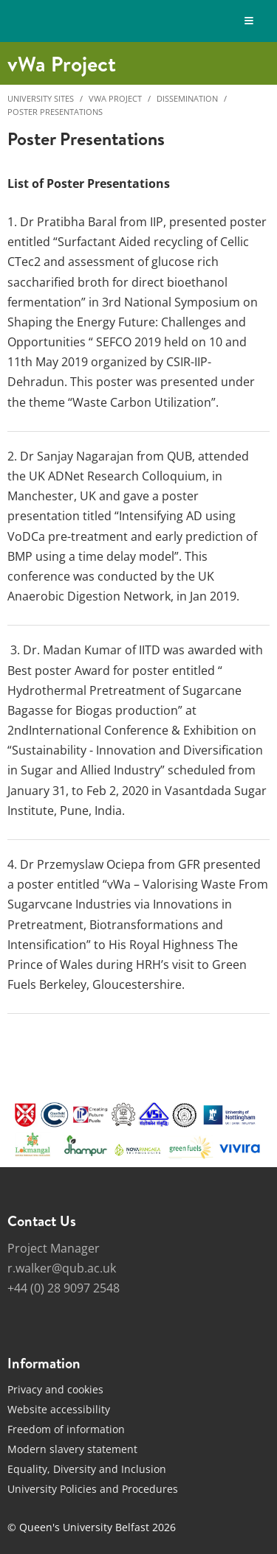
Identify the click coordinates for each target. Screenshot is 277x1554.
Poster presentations (55, 111)
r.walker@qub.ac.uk (61, 1268)
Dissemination (187, 98)
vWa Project (115, 98)
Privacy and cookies (55, 1389)
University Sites (40, 98)
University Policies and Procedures (92, 1489)
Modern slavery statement (72, 1449)
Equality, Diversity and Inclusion (86, 1469)
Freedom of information (66, 1429)
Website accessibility (58, 1409)
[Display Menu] (249, 21)
